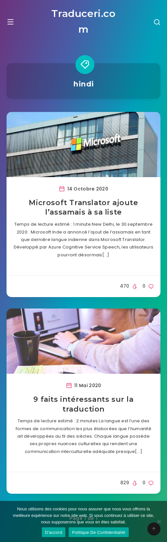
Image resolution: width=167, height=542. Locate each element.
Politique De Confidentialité (98, 532)
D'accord (53, 532)
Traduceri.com (83, 21)
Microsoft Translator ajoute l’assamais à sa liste (83, 207)
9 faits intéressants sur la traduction (83, 404)
